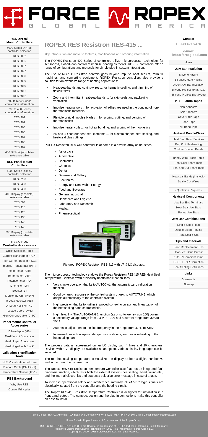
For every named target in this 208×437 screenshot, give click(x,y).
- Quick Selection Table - (19, 250)
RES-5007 (19, 66)
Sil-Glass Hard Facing (188, 79)
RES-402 (19, 122)
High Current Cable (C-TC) (19, 315)
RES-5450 (19, 189)
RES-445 (19, 227)
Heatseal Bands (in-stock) (188, 176)
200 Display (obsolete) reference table (19, 234)
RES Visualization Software (19, 362)
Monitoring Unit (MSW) (19, 295)
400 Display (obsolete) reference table (19, 195)
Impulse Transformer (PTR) (19, 265)
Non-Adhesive (188, 107)
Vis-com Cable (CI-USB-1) (19, 367)
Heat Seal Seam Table (188, 162)
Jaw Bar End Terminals (188, 202)
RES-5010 (19, 86)
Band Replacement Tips (188, 247)
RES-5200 (19, 179)
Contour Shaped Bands (188, 149)
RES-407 (19, 137)
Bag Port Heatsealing (188, 144)
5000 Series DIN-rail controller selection (19, 49)
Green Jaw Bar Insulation (188, 84)
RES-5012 (19, 95)
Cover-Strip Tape (188, 117)
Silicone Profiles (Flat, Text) (188, 89)
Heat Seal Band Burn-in (188, 252)
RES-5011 (19, 91)
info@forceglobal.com (189, 55)
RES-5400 (19, 184)
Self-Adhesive (188, 112)
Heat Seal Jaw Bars (188, 207)
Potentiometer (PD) (19, 280)
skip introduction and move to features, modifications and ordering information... (98, 54)
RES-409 (19, 147)
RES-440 (19, 222)
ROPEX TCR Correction (188, 262)
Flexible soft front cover (19, 336)
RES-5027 (19, 71)
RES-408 (19, 142)
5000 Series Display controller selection (19, 172)
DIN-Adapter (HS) (19, 331)
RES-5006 (19, 61)
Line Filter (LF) (19, 285)
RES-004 (19, 202)
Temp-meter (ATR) (19, 270)
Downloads (188, 279)
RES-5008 (19, 76)
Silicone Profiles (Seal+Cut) (188, 94)
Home (188, 62)
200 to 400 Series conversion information (19, 110)
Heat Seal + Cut (188, 234)
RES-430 (19, 217)
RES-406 (19, 132)
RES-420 (19, 212)
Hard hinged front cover (19, 341)
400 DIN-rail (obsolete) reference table (19, 154)
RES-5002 (19, 56)
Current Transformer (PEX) (19, 255)
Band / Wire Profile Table (188, 157)
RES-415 (19, 207)
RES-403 (19, 127)
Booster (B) (19, 290)
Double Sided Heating (188, 229)
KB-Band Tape (188, 126)
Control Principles (19, 389)
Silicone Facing (188, 74)
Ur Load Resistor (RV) (19, 305)
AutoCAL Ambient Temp (188, 257)
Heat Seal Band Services (188, 139)
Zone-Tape (188, 121)
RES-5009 (19, 81)
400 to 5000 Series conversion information (19, 102)
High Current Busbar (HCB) (19, 260)
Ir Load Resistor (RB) (19, 300)
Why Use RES (19, 384)
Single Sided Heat (188, 224)
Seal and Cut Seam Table (188, 167)
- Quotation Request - (188, 190)
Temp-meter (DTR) (19, 275)
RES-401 (19, 117)
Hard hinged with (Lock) (19, 346)
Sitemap (188, 284)
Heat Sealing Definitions (189, 267)
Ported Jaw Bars (188, 212)
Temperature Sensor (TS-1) (19, 372)
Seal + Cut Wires (188, 181)
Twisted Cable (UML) (19, 310)
